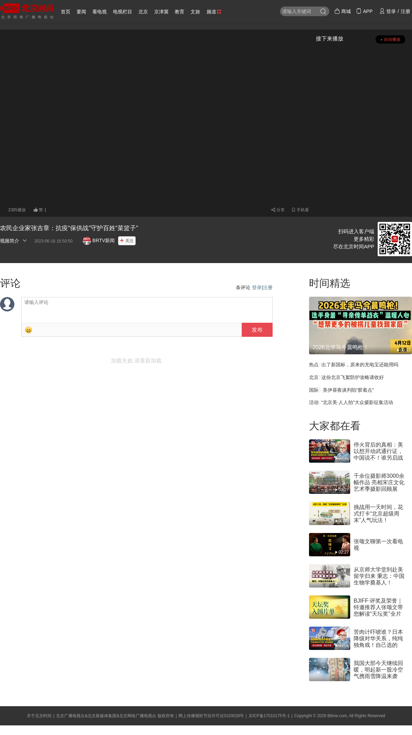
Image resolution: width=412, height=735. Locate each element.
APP (364, 11)
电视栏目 (122, 11)
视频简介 (13, 240)
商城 (342, 11)
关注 (129, 240)
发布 (257, 330)
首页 (65, 11)
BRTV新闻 (99, 240)
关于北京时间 (39, 715)
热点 (314, 364)
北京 (143, 11)
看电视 (99, 11)
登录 (257, 287)
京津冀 (161, 11)
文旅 (195, 11)
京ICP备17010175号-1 (269, 715)
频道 (214, 11)
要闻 (81, 11)
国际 (314, 389)
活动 (314, 402)
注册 (268, 287)
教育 (179, 11)
